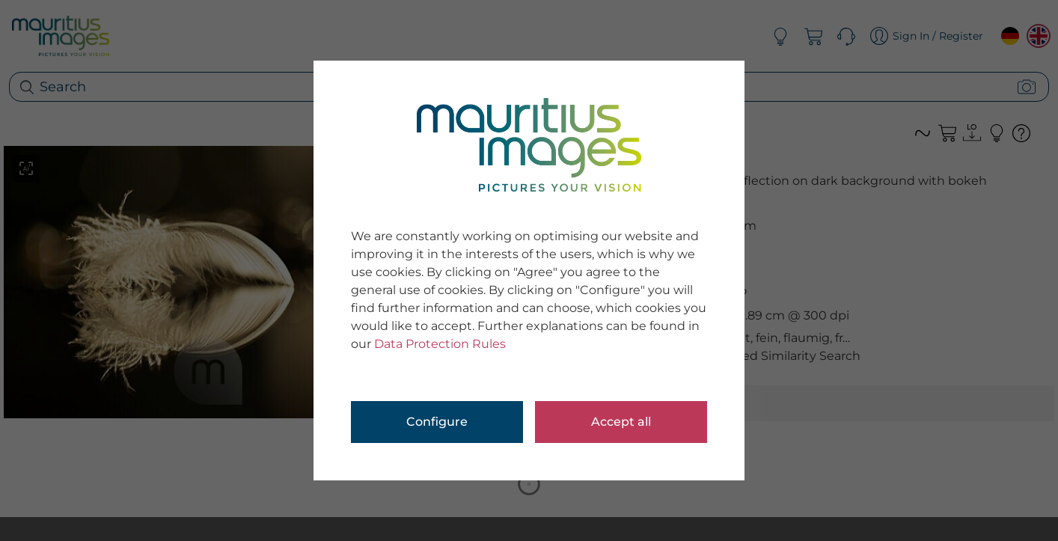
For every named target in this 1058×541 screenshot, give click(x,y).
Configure (437, 422)
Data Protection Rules (440, 344)
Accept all (621, 422)
